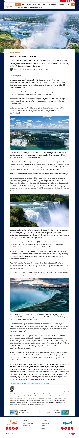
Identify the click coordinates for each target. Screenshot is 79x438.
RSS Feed (43, 426)
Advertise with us (28, 423)
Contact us (26, 426)
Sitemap (43, 428)
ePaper (63, 1)
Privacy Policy (45, 423)
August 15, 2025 (38, 69)
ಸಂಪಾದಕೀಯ (52, 4)
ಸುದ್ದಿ (23, 4)
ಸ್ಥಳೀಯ (29, 4)
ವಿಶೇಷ (17, 52)
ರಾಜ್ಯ (34, 4)
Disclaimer (44, 421)
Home (17, 4)
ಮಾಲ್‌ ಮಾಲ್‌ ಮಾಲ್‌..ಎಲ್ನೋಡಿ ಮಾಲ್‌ (33, 8)
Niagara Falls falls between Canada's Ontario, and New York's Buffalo (33, 383)
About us (26, 421)
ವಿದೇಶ (44, 4)
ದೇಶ (39, 4)
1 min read (47, 69)
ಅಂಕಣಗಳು (61, 4)
